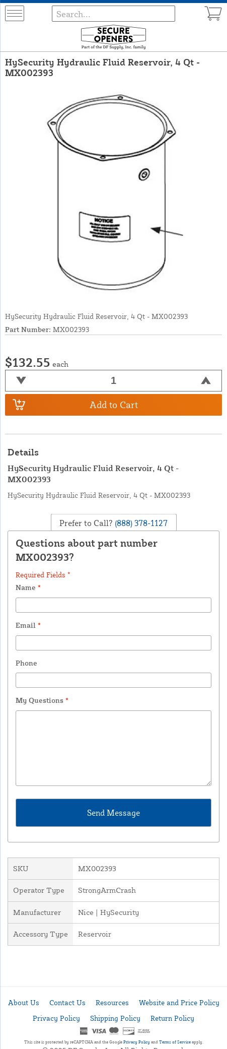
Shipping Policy (115, 1018)
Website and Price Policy (179, 1002)
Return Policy (172, 1018)
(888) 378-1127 (140, 523)
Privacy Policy (56, 1018)
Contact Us (67, 1002)
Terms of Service (175, 1041)
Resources (112, 1002)
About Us (23, 1002)
